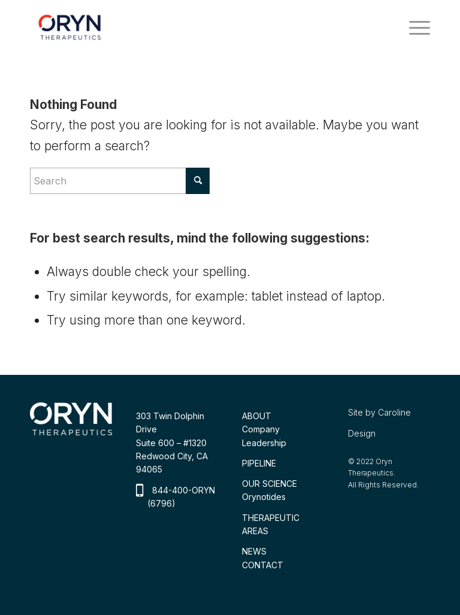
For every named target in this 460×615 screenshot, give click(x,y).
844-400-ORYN (183, 490)
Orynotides (264, 497)
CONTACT (262, 565)
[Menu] (413, 27)
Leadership (264, 443)
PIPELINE (259, 463)
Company (261, 429)
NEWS (254, 551)
